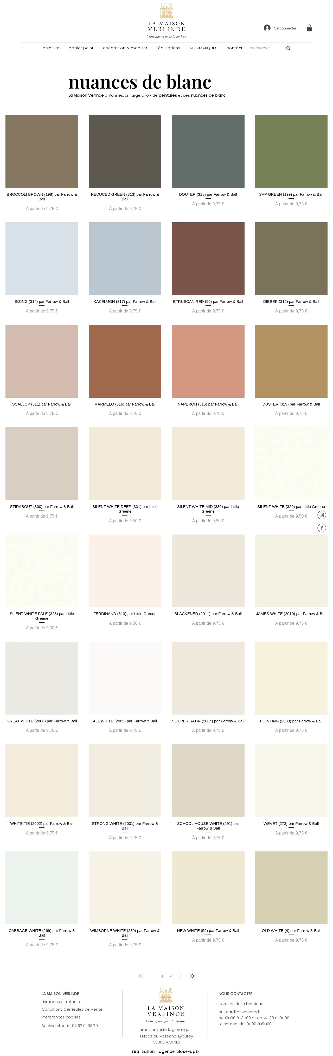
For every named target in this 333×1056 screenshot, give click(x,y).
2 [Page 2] (170, 976)
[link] (309, 27)
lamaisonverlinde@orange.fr (166, 1029)
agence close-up (177, 1051)
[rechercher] (260, 48)
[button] (51, 48)
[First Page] (141, 976)
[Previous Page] (151, 976)
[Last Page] (192, 976)
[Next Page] (181, 976)
